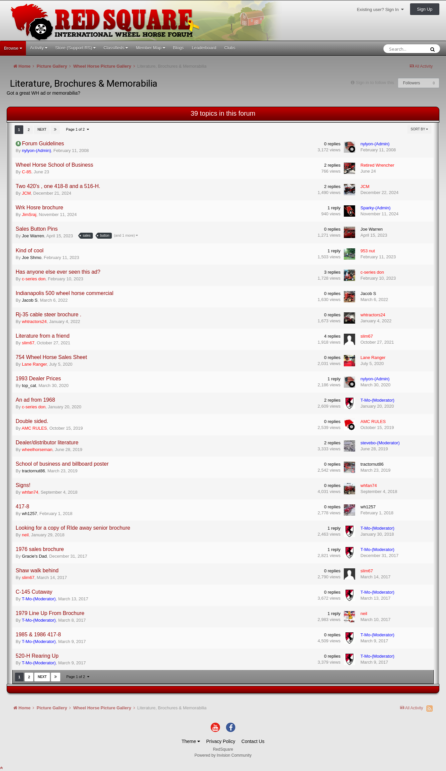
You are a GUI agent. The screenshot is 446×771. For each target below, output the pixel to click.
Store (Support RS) (75, 47)
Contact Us (252, 741)
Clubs (229, 47)
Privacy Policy (220, 741)
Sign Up (424, 9)
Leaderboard (204, 47)
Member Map (150, 47)
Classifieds (116, 47)
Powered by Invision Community (222, 755)
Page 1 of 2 (77, 129)
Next (41, 129)
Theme (190, 741)
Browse (13, 48)
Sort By (419, 129)
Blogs (178, 47)
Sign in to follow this (375, 82)
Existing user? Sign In (380, 9)
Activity (38, 47)
